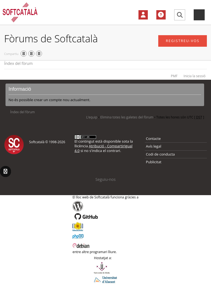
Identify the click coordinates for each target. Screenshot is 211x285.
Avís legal (153, 146)
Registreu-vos (182, 40)
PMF (174, 76)
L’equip (91, 117)
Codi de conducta (160, 154)
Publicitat (153, 161)
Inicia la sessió (195, 76)
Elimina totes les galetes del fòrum (126, 117)
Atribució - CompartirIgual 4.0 (103, 148)
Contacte (153, 138)
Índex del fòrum (18, 63)
